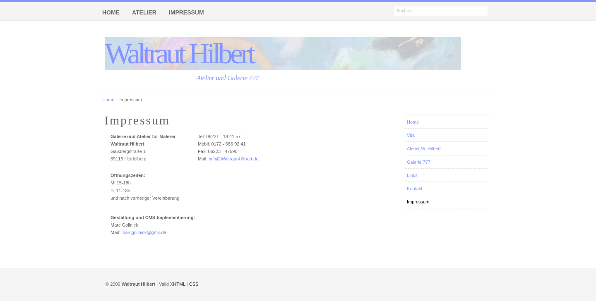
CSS (194, 284)
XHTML (177, 284)
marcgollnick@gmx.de (143, 232)
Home (108, 99)
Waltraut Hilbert (179, 53)
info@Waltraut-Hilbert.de (233, 158)
